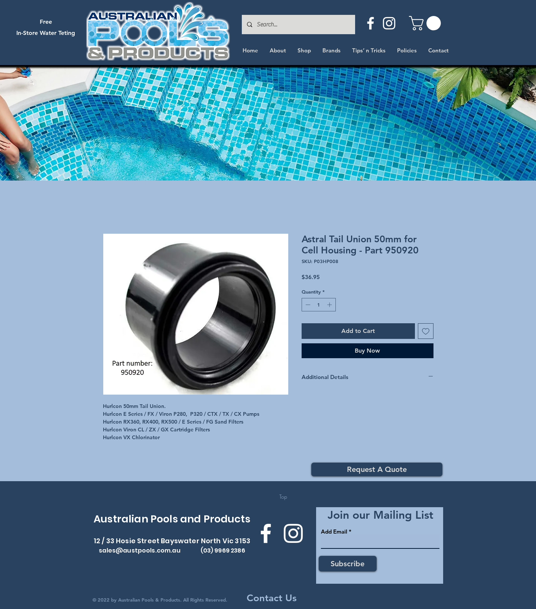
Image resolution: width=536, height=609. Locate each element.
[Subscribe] (348, 563)
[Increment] (330, 304)
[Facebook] (370, 23)
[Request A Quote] (376, 469)
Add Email (334, 531)
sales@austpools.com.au (140, 550)
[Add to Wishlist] (425, 331)
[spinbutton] (318, 304)
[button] (426, 23)
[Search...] (298, 24)
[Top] (283, 497)
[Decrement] (307, 304)
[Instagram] (389, 23)
